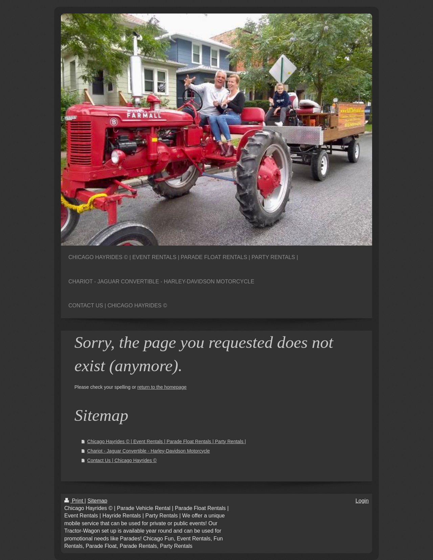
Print (74, 501)
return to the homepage (162, 387)
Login (362, 501)
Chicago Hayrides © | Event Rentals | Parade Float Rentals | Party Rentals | (166, 441)
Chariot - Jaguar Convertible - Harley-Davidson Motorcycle (148, 451)
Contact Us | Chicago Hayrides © (122, 460)
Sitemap (97, 501)
